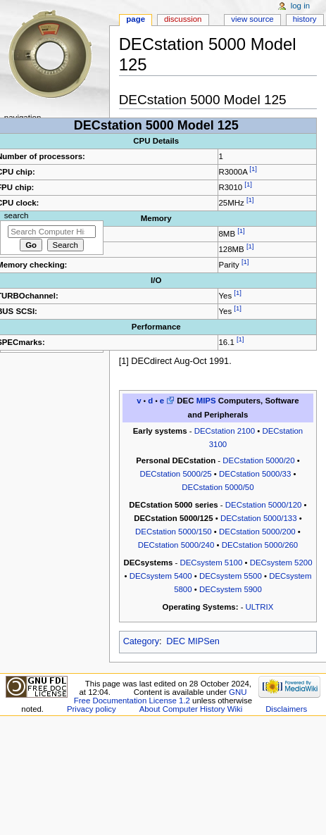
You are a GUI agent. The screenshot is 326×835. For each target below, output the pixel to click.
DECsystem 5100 (211, 562)
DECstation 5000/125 (173, 518)
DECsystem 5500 (230, 576)
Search (16, 215)
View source (252, 19)
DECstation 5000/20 (258, 460)
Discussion (182, 19)
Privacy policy (91, 709)
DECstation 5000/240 (176, 545)
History (305, 19)
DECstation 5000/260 (260, 545)
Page (135, 19)
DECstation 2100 (224, 431)
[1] (253, 168)
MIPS (206, 400)
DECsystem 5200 (281, 562)
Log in (300, 5)
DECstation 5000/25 (175, 474)
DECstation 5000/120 (263, 505)
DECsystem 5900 (230, 589)
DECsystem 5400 (161, 576)
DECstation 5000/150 (173, 531)
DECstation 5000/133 (258, 518)
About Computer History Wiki (191, 709)
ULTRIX (260, 607)
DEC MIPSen (192, 641)
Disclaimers (286, 709)
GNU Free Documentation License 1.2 (160, 696)
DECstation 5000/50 (217, 487)
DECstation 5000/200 (257, 531)
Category (141, 641)
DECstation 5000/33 (255, 474)
